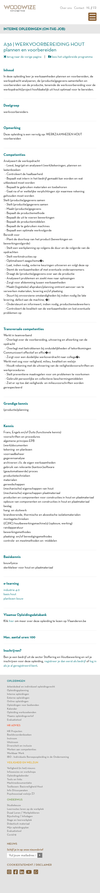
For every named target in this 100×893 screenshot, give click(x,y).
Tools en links (14, 779)
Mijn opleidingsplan (18, 827)
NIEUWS (12, 843)
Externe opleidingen (18, 697)
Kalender (12, 708)
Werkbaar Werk (15, 753)
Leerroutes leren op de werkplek (25, 809)
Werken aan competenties (21, 749)
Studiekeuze (14, 805)
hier (11, 621)
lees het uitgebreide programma (70, 56)
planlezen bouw (13, 598)
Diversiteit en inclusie (19, 745)
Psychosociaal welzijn (20, 793)
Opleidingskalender (18, 775)
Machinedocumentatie (19, 782)
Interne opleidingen (18, 694)
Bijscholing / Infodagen (20, 816)
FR (94, 8)
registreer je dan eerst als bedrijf (65, 661)
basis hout (10, 594)
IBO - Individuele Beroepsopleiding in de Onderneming (38, 756)
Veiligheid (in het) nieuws (21, 768)
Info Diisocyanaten (17, 790)
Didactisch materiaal (18, 823)
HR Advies (13, 725)
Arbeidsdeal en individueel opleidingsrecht (31, 686)
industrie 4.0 (12, 590)
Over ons (66, 8)
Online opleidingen (18, 701)
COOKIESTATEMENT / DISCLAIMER (29, 864)
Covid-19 (11, 834)
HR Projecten (14, 731)
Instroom (12, 738)
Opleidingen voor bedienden (23, 705)
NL (88, 8)
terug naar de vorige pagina (22, 56)
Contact (79, 8)
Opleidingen (16, 680)
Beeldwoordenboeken (19, 734)
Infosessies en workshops (21, 771)
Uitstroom (12, 742)
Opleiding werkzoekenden (21, 712)
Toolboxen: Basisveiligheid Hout (25, 786)
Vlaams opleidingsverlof (20, 716)
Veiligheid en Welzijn (22, 762)
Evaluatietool (14, 719)
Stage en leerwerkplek (19, 820)
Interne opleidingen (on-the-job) (34, 29)
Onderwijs (14, 799)
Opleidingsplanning (18, 690)
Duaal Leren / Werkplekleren (23, 812)
